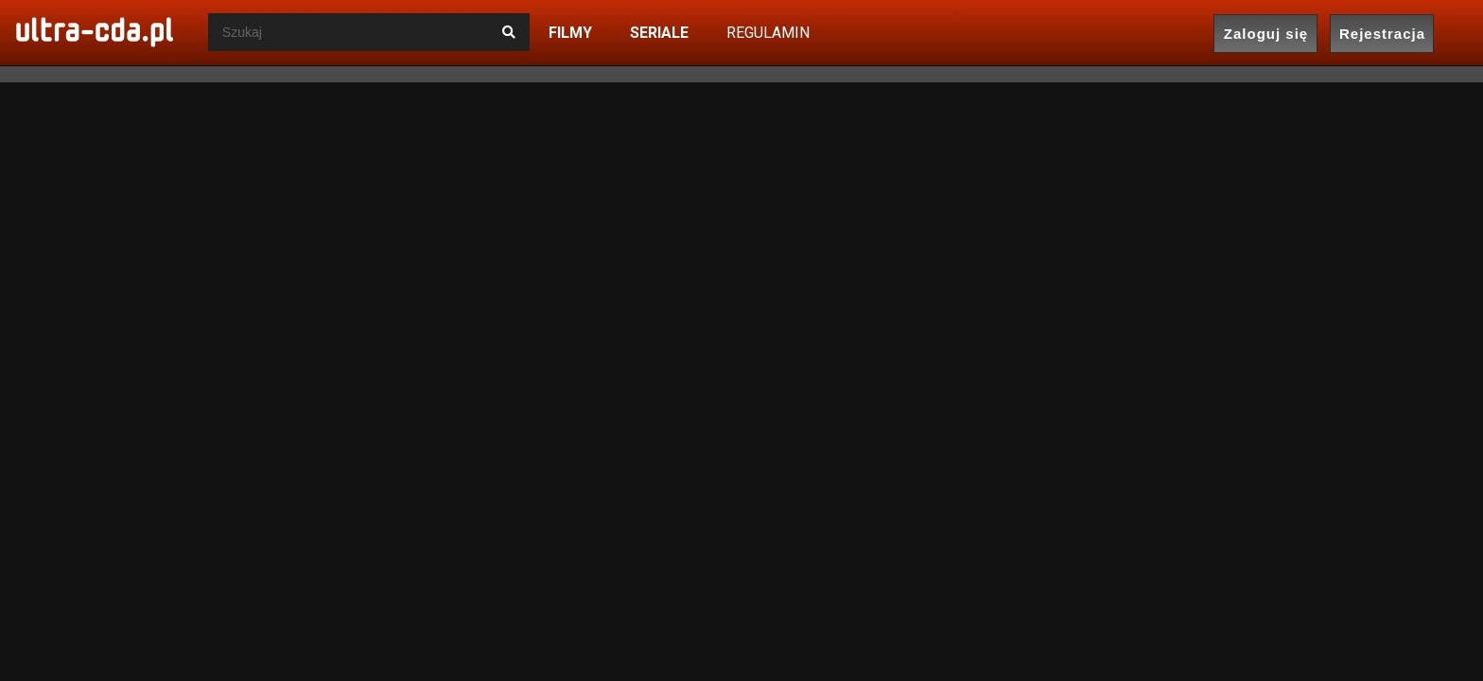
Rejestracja (1382, 34)
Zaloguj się (1266, 34)
